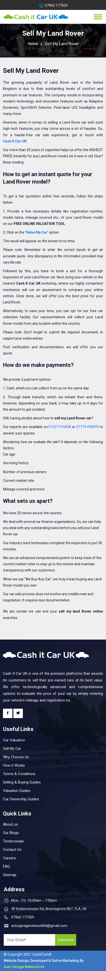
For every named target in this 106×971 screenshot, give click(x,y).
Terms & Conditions (19, 774)
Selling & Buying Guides (22, 782)
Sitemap (9, 875)
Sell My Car (12, 748)
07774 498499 (87, 427)
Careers (9, 858)
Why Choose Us (16, 757)
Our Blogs (11, 833)
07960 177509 (56, 5)
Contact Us (12, 849)
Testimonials (13, 841)
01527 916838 (59, 427)
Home (33, 43)
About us (10, 824)
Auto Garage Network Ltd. (24, 967)
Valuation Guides (17, 790)
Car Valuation (14, 740)
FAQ (6, 866)
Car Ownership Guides (21, 799)
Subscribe (66, 940)
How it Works (14, 765)
